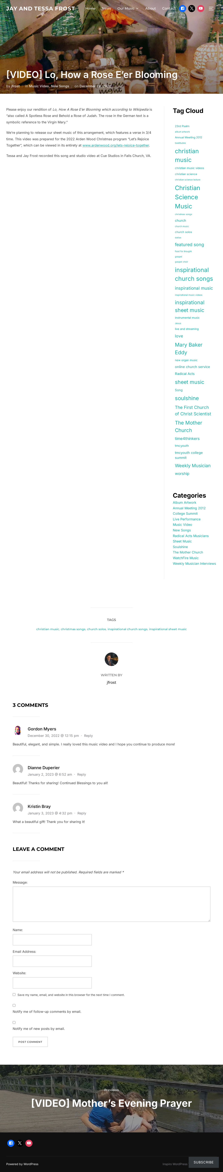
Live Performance (187, 519)
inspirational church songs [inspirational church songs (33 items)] (194, 274)
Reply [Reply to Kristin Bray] (81, 813)
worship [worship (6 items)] (182, 473)
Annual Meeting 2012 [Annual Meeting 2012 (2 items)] (188, 137)
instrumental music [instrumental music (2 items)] (187, 317)
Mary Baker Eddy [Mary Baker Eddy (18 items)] (188, 349)
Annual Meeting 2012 (189, 508)
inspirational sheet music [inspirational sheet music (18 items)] (189, 306)
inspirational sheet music (168, 629)
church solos (96, 629)
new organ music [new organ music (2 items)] (186, 360)
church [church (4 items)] (180, 220)
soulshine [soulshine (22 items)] (187, 398)
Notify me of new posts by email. (39, 1029)
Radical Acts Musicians (191, 536)
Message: (20, 882)
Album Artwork (184, 502)
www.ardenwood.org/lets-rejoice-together (115, 145)
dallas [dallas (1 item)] (178, 237)
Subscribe (204, 1162)
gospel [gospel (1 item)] (178, 256)
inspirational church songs (127, 629)
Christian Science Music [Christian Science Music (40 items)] (187, 197)
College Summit (185, 513)
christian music (47, 629)
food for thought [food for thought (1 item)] (183, 251)
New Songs (60, 86)
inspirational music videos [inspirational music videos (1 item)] (188, 295)
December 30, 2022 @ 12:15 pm (54, 736)
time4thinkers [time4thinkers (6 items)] (187, 438)
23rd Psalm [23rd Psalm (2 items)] (182, 126)
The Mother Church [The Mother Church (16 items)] (188, 426)
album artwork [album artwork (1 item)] (182, 131)
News (106, 9)
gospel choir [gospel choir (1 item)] (181, 261)
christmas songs (73, 629)
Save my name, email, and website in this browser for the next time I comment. (71, 995)
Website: (19, 973)
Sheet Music (182, 541)
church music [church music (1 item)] (182, 226)
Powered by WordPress (22, 1164)
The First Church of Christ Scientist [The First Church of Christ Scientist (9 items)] (193, 410)
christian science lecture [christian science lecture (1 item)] (187, 179)
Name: (18, 930)
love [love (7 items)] (179, 335)
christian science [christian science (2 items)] (186, 174)
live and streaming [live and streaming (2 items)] (187, 329)
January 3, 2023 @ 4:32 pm (50, 813)
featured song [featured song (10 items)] (189, 244)
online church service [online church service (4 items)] (192, 367)
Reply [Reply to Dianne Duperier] (81, 774)
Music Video (39, 86)
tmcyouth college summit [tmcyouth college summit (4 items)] (189, 455)
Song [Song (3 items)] (179, 390)
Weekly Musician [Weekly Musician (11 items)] (193, 465)
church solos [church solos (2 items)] (183, 232)
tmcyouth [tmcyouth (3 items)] (182, 446)
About (150, 9)
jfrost (15, 86)
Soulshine (180, 547)
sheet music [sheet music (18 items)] (189, 382)
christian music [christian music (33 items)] (187, 155)
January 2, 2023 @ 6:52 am (50, 774)
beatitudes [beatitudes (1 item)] (180, 143)
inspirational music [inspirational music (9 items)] (194, 288)
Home (90, 9)
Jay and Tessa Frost (40, 8)
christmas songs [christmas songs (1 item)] (183, 214)
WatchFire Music (186, 558)
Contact (169, 9)
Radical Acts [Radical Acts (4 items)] (185, 374)
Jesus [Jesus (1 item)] (178, 323)
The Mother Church (188, 552)
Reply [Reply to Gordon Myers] (88, 736)
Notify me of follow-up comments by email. (47, 1011)
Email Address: (24, 951)
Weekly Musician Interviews (194, 563)
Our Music (128, 9)
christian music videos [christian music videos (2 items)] (189, 168)
